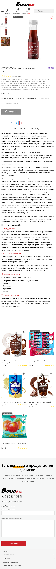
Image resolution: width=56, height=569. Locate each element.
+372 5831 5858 (12, 496)
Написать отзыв (44, 99)
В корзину (11, 111)
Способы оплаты (8, 98)
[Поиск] (44, 11)
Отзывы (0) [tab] (33, 128)
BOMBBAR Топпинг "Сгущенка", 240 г (13, 402)
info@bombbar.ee (8, 506)
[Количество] (12, 93)
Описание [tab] (19, 128)
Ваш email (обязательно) (28, 512)
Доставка (21, 98)
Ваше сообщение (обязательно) (28, 527)
